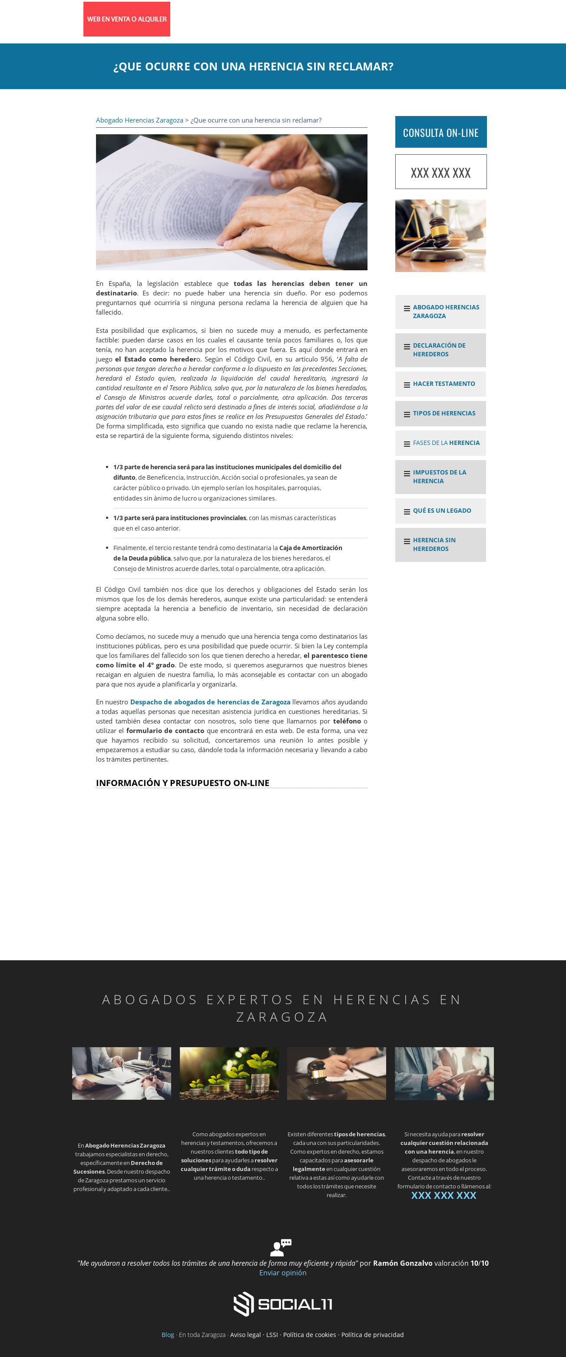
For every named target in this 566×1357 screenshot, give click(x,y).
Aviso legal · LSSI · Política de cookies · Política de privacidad (317, 1334)
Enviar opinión (283, 1272)
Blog (168, 1334)
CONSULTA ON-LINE (441, 132)
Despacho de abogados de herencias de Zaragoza (210, 702)
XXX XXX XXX (441, 172)
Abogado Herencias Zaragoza (139, 120)
